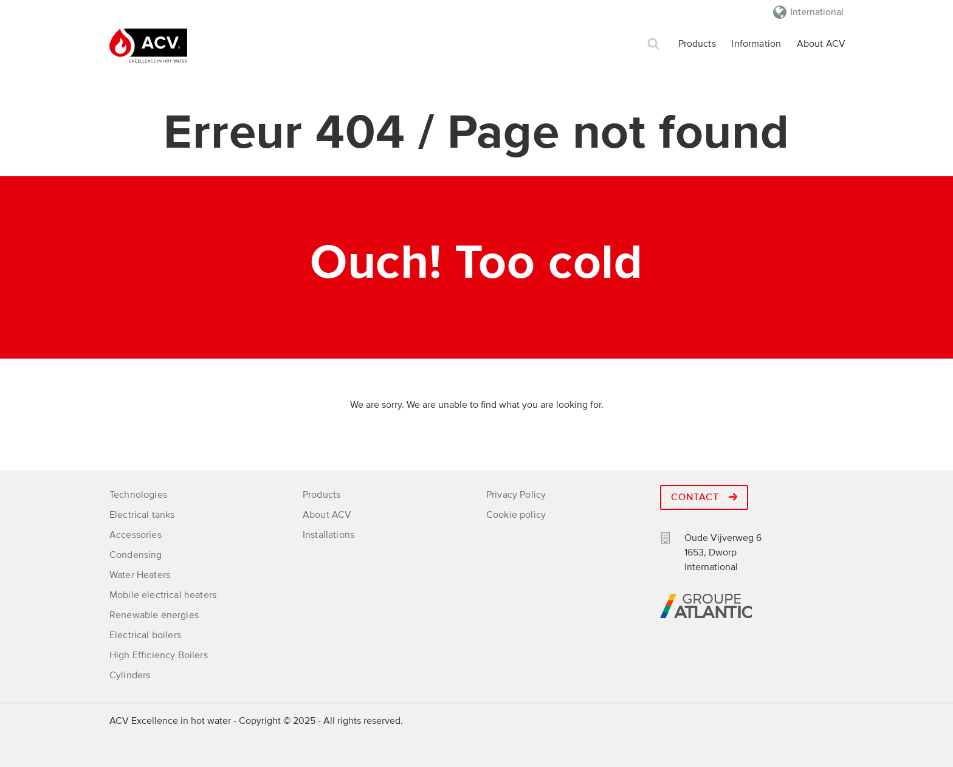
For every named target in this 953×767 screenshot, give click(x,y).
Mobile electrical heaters (162, 595)
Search (653, 44)
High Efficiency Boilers (158, 655)
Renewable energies (154, 615)
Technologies (138, 495)
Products (697, 44)
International (817, 12)
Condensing (135, 555)
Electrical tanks (142, 515)
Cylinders (129, 675)
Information (756, 44)
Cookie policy (516, 515)
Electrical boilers (145, 635)
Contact (704, 497)
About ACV (821, 44)
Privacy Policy (516, 495)
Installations (328, 535)
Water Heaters (139, 575)
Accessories (135, 535)
